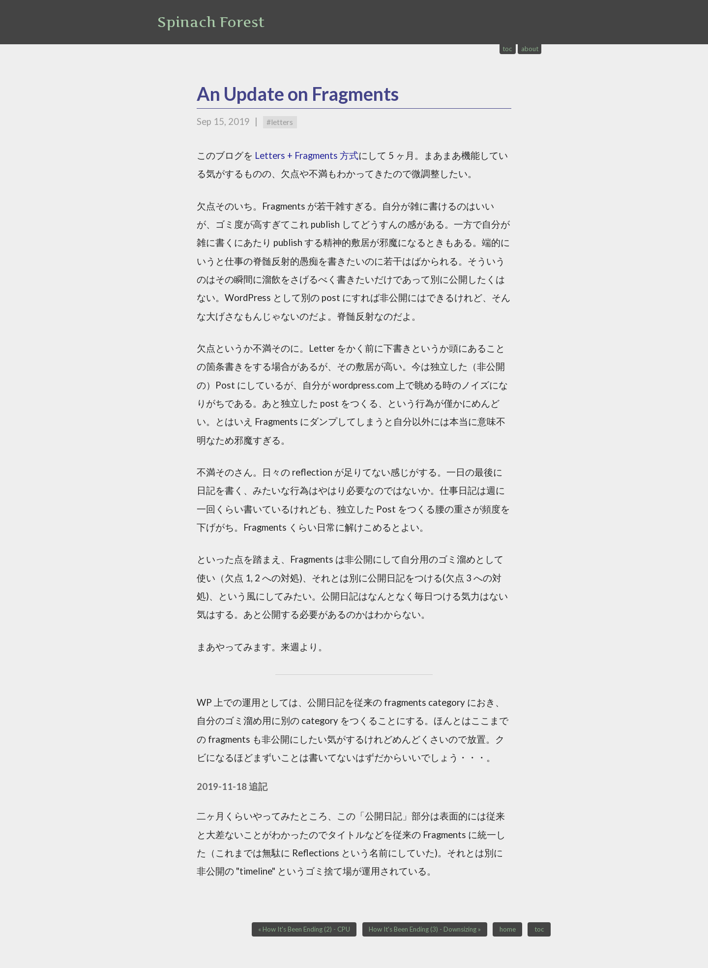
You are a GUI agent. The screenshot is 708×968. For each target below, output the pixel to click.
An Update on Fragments (298, 94)
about (529, 49)
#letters (279, 122)
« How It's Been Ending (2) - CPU (304, 930)
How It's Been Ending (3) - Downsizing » (425, 930)
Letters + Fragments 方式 (306, 155)
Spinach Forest (211, 22)
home (508, 930)
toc (507, 49)
